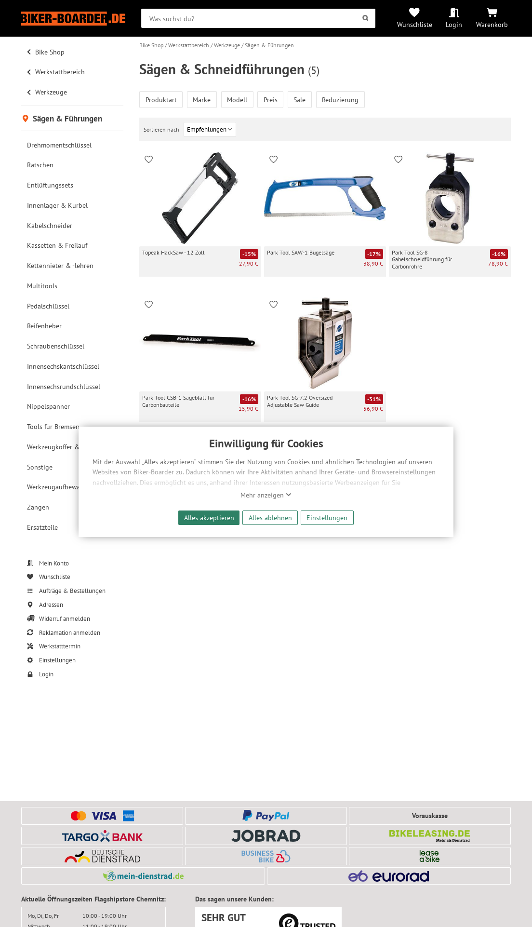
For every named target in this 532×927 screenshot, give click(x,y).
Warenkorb (492, 24)
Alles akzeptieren (209, 517)
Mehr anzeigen (266, 495)
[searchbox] (258, 18)
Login (454, 24)
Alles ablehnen (270, 517)
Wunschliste (414, 24)
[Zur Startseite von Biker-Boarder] (73, 19)
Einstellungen (326, 517)
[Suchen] (365, 18)
